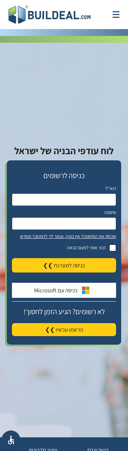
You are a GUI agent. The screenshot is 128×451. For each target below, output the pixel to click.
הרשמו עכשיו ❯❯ (64, 329)
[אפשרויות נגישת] (10, 440)
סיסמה (110, 212)
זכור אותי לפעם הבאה (64, 247)
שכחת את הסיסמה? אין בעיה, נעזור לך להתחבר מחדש (68, 236)
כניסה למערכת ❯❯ (64, 265)
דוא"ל (110, 188)
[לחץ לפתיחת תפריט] (116, 14)
